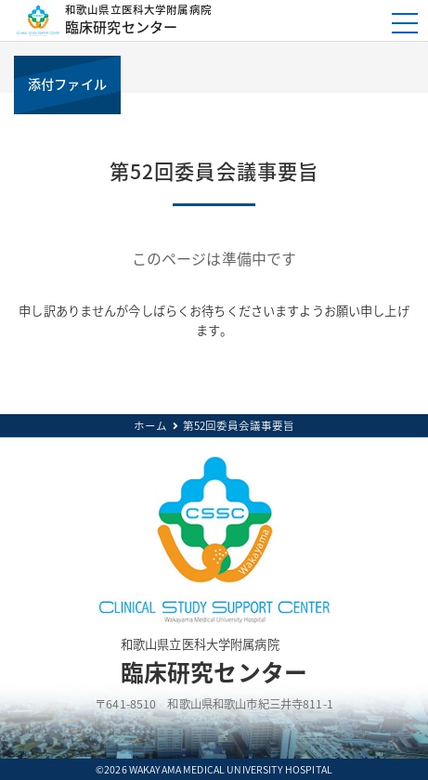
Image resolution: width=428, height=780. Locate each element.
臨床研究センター (211, 20)
